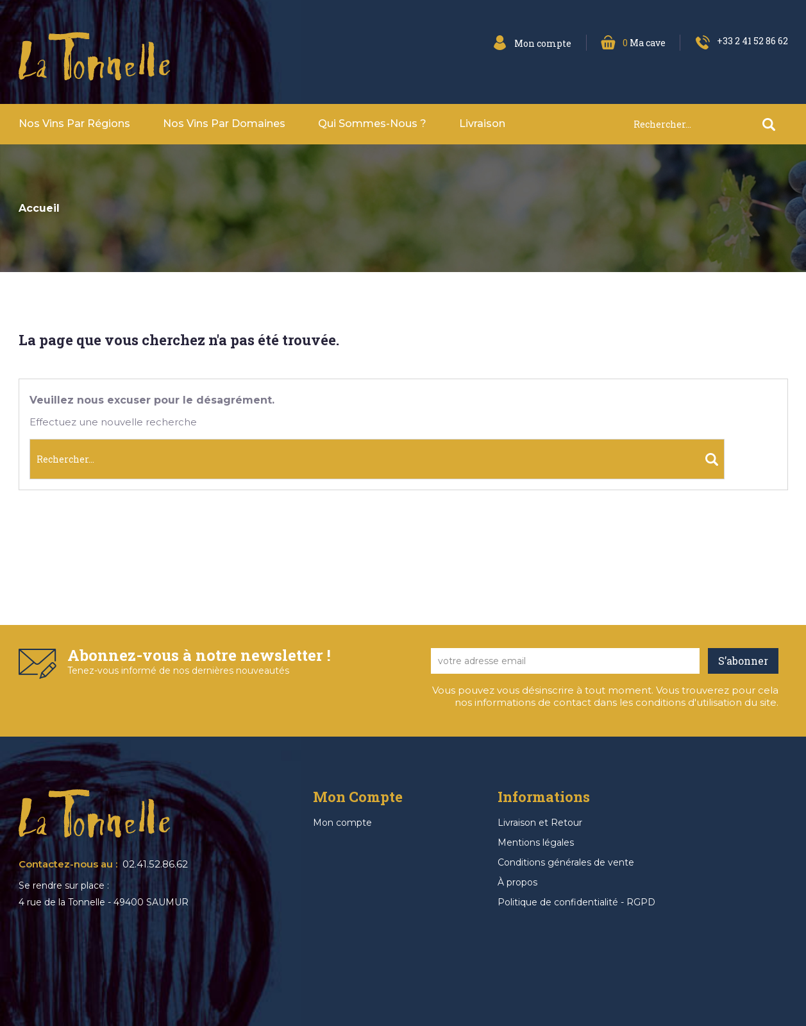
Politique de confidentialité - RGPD (576, 902)
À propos (517, 882)
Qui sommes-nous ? (372, 123)
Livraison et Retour (540, 822)
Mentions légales (536, 842)
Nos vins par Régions (74, 123)
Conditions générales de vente (566, 862)
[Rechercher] (710, 124)
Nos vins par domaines (224, 123)
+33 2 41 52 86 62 (752, 41)
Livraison (482, 123)
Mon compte (342, 822)
